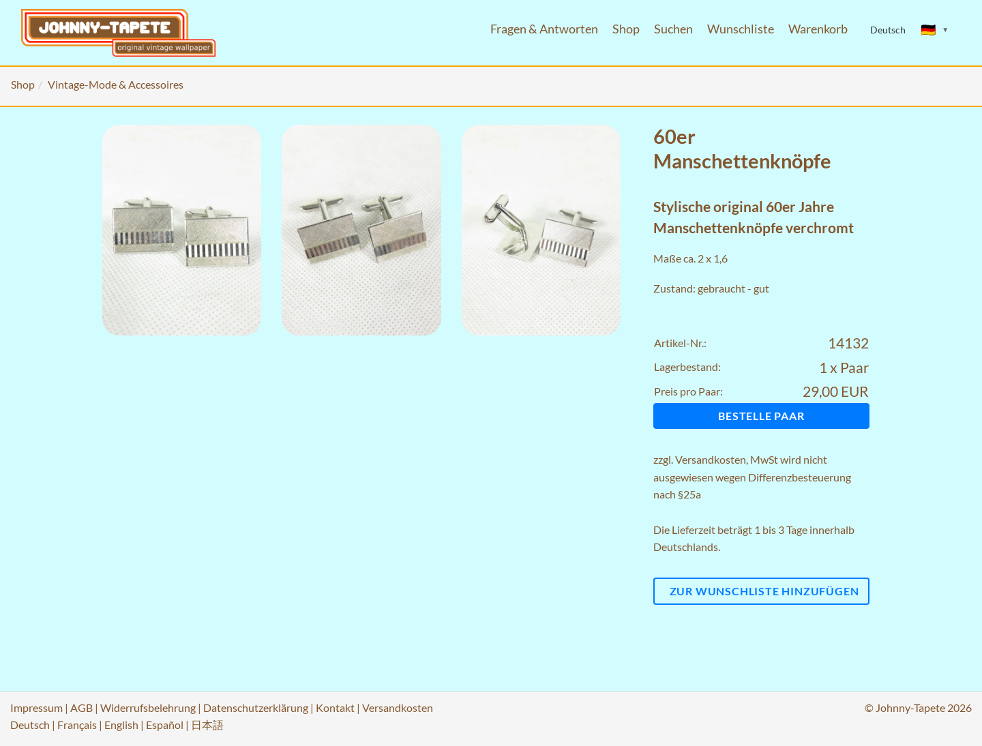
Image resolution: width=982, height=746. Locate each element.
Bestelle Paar (761, 415)
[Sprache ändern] (934, 30)
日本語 (207, 724)
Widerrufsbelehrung (148, 707)
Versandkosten (710, 459)
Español (164, 724)
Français (77, 724)
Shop (626, 29)
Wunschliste (740, 29)
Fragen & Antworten (544, 29)
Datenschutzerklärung (255, 707)
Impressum (36, 707)
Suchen (673, 29)
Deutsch (30, 724)
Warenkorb (818, 29)
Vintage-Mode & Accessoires (115, 84)
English (121, 724)
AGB (81, 707)
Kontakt (335, 707)
